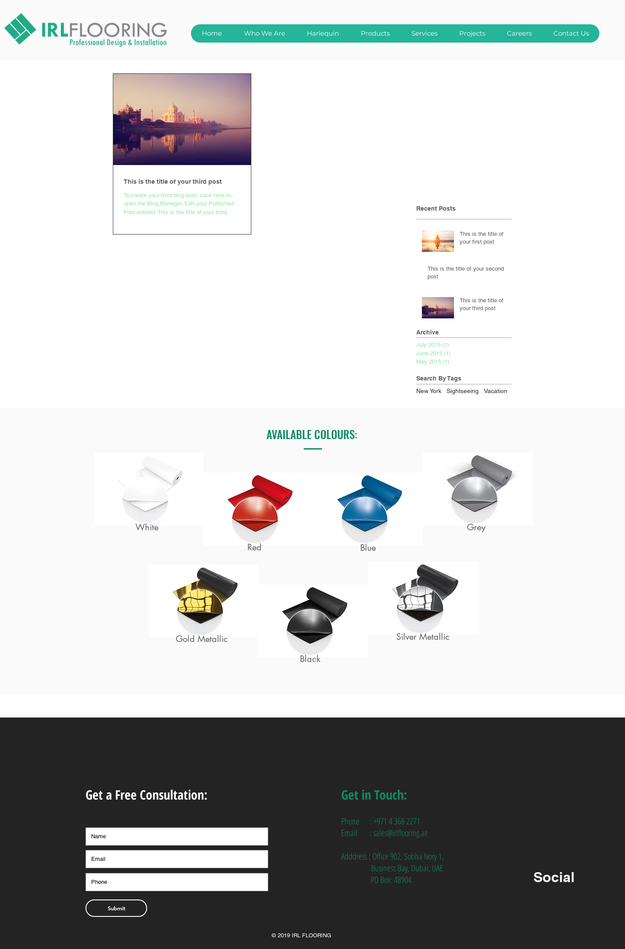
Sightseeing (463, 390)
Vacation (495, 390)
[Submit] (116, 908)
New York (428, 390)
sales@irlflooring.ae (400, 833)
